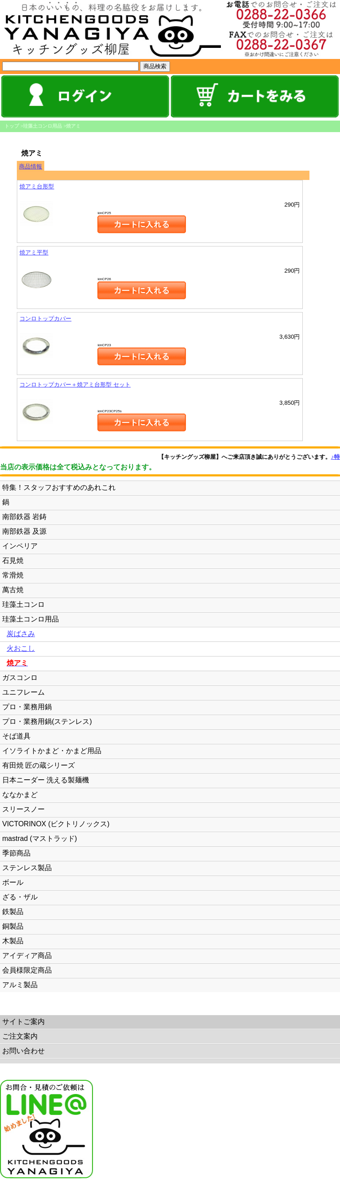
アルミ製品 (20, 985)
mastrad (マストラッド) (39, 838)
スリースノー (23, 809)
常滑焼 (12, 575)
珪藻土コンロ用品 (42, 126)
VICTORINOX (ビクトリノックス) (55, 824)
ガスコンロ (20, 677)
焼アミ (73, 126)
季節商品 (16, 853)
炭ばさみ (21, 633)
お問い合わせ (23, 1051)
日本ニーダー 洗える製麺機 (45, 780)
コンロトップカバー (45, 318)
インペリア (20, 546)
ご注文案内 (20, 1036)
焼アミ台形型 (36, 186)
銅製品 (12, 926)
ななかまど (20, 794)
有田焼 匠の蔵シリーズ (38, 765)
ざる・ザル (20, 897)
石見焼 (12, 560)
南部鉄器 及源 (24, 531)
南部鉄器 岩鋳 (24, 516)
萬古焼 (12, 590)
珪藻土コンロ (23, 604)
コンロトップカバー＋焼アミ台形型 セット (75, 384)
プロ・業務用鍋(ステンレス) (47, 721)
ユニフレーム (23, 692)
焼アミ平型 (33, 252)
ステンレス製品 (27, 867)
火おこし (21, 648)
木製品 (12, 941)
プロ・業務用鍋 (27, 707)
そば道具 (16, 736)
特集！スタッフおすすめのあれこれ (59, 487)
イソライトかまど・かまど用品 (51, 750)
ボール (12, 882)
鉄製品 (12, 911)
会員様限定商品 (27, 970)
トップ (11, 126)
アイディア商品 (27, 955)
